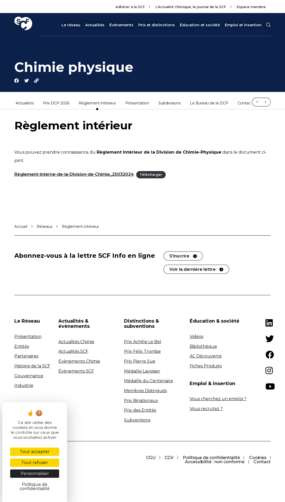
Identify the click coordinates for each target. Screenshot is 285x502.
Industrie (23, 385)
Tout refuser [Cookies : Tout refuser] (34, 462)
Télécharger (151, 175)
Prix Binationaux (141, 400)
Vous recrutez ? (206, 408)
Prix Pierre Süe (139, 361)
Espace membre (251, 7)
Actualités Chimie (76, 342)
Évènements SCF (76, 371)
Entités (21, 346)
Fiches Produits (206, 366)
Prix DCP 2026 (56, 104)
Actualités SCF (73, 351)
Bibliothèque (203, 346)
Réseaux (44, 227)
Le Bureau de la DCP (209, 104)
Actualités (94, 25)
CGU (150, 458)
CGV (168, 458)
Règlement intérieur (97, 104)
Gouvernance (28, 376)
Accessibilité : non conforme (214, 462)
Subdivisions (169, 104)
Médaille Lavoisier (142, 371)
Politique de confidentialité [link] (35, 486)
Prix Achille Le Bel (142, 342)
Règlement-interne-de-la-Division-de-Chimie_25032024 (74, 174)
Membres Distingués (145, 390)
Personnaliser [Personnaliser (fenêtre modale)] (35, 473)
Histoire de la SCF (32, 366)
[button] (268, 25)
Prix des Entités (140, 410)
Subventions (137, 420)
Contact (245, 104)
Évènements (121, 25)
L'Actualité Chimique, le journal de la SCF (190, 7)
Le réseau (70, 25)
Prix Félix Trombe (142, 351)
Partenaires (26, 356)
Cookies (257, 458)
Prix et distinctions (156, 25)
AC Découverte (206, 356)
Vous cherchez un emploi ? (218, 399)
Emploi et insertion (243, 25)
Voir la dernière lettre (192, 269)
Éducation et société (200, 25)
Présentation (137, 104)
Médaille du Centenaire (148, 381)
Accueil (20, 227)
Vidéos (196, 336)
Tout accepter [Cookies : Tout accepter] (35, 451)
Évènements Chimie (79, 361)
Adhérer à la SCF (130, 7)
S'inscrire (179, 256)
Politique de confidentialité (210, 458)
